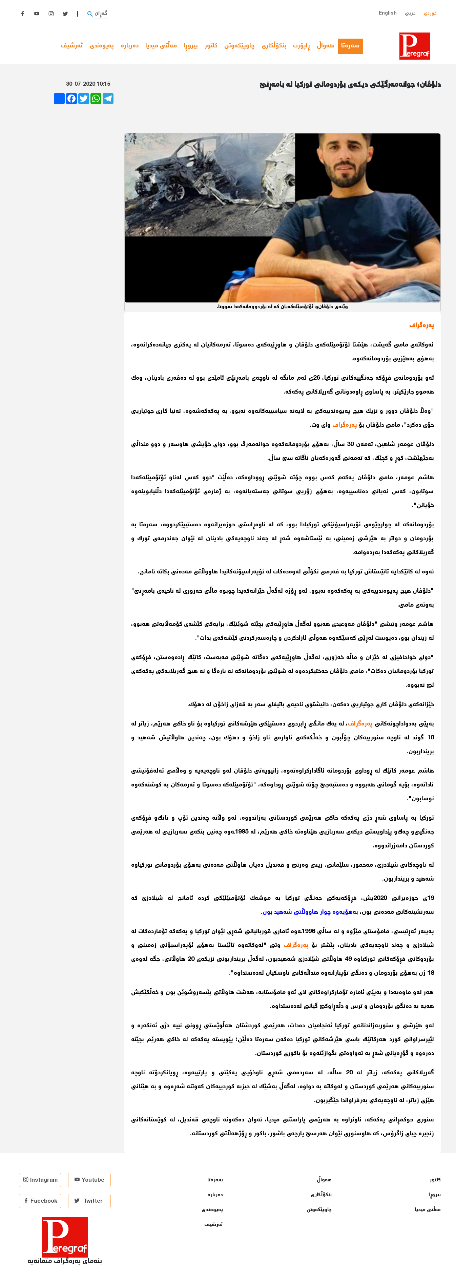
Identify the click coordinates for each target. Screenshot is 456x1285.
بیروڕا (191, 46)
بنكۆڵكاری (274, 46)
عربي (410, 13)
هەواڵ (325, 46)
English (388, 13)
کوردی (430, 13)
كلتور (211, 46)
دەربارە (130, 46)
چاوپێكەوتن (239, 46)
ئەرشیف (72, 46)
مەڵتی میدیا (161, 46)
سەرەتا (352, 46)
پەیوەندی (102, 46)
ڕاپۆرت (301, 46)
